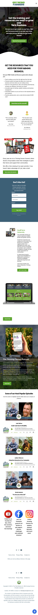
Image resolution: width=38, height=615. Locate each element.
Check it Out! (7, 318)
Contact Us (27, 555)
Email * (13, 202)
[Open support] (34, 611)
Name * (13, 192)
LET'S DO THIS (22, 270)
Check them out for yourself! (19, 103)
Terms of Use (11, 555)
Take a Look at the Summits (10, 172)
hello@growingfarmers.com (26, 590)
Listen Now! (7, 383)
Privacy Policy (19, 555)
